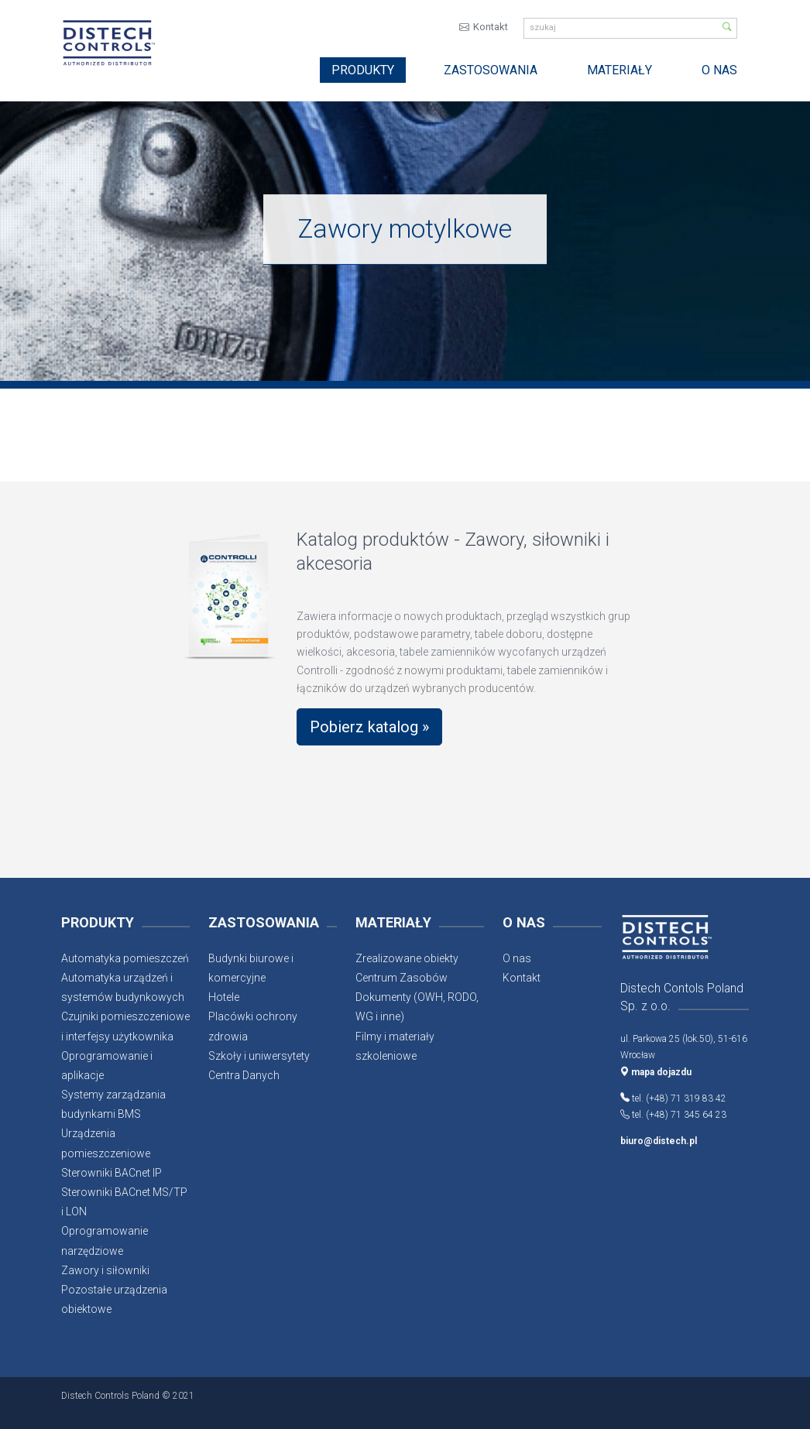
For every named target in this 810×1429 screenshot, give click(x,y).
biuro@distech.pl (658, 1142)
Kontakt (490, 28)
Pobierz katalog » (369, 728)
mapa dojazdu (656, 1073)
